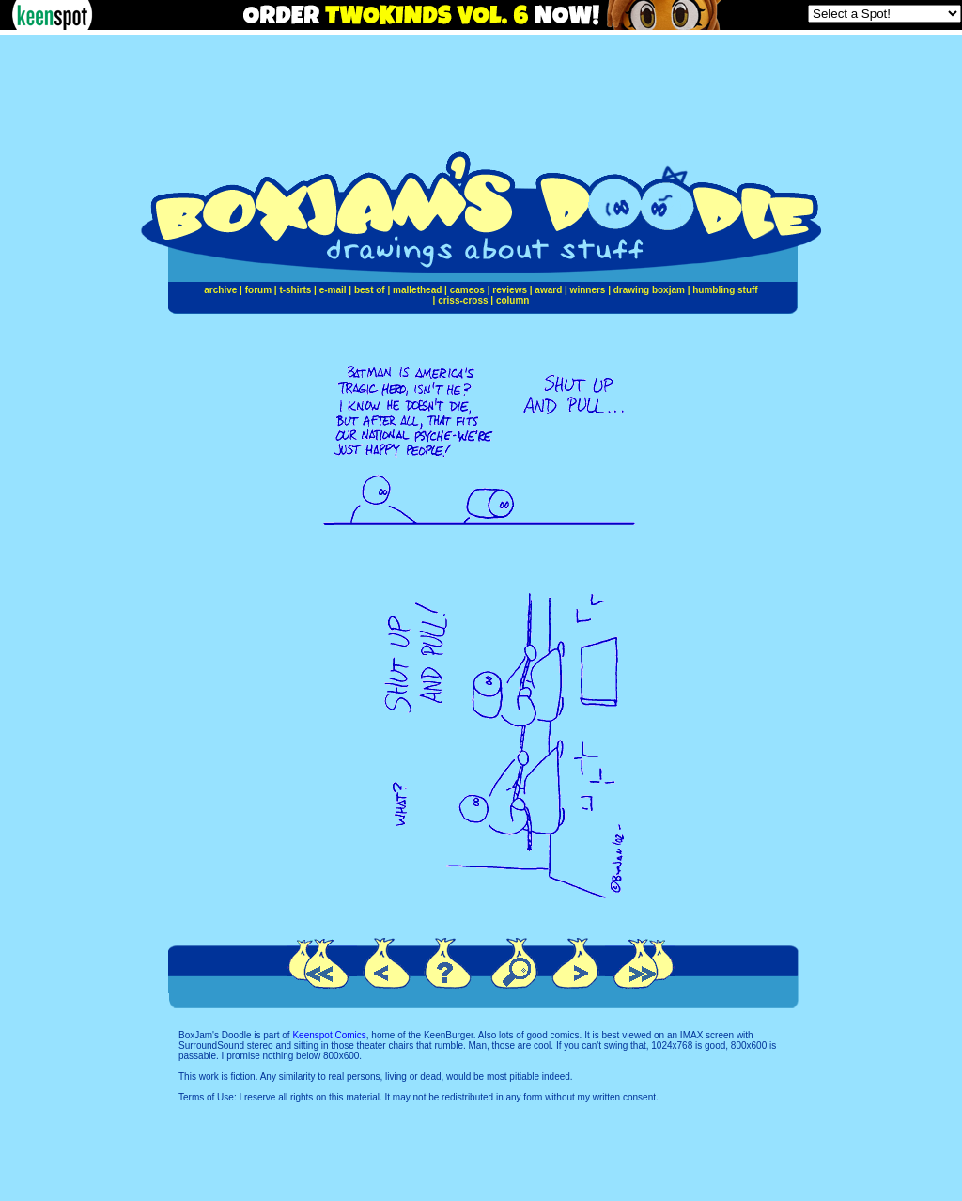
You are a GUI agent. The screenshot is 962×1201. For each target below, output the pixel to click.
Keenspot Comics (328, 1035)
